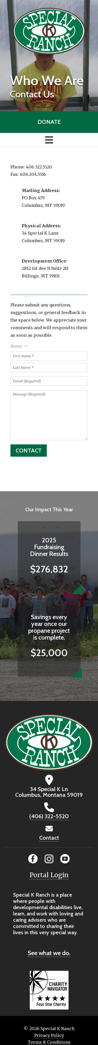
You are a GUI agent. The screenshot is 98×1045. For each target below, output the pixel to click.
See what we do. (49, 953)
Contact (49, 837)
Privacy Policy (49, 1035)
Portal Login (49, 875)
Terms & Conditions (49, 1042)
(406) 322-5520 (49, 816)
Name (16, 346)
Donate (49, 121)
